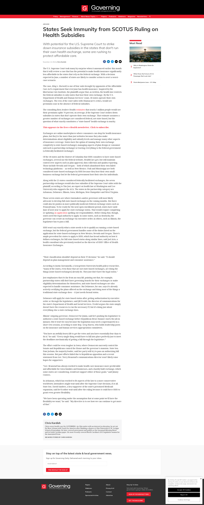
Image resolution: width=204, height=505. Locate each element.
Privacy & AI (110, 488)
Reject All (184, 495)
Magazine (131, 16)
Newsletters (142, 16)
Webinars (122, 16)
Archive (46, 24)
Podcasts (112, 16)
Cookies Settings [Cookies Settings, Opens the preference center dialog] (184, 500)
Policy (55, 16)
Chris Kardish (53, 422)
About (108, 485)
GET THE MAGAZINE (136, 500)
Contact (109, 492)
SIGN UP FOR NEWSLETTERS (139, 494)
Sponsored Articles (91, 495)
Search (150, 17)
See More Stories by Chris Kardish (58, 437)
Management (65, 16)
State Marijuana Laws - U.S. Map (144, 82)
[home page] (100, 8)
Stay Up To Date (132, 485)
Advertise (109, 495)
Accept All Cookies (184, 490)
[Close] (201, 479)
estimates (80, 110)
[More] (96, 16)
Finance (75, 16)
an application (60, 213)
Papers (104, 16)
